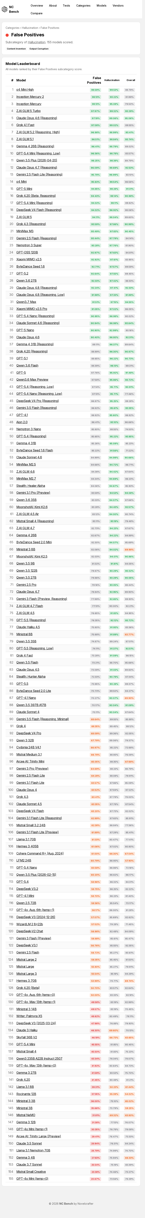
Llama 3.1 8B (25, 1087)
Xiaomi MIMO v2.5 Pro (31, 309)
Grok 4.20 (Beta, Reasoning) (36, 196)
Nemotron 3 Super (29, 245)
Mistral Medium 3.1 (29, 754)
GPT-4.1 (22, 415)
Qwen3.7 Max (26, 302)
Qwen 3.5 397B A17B (31, 705)
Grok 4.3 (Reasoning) (31, 224)
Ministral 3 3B (25, 1101)
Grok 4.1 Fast (25, 125)
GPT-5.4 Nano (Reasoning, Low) (39, 394)
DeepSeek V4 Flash (30, 811)
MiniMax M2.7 (26, 478)
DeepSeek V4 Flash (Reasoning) (39, 210)
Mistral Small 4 (26, 1051)
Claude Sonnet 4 (27, 712)
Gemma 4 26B (26, 535)
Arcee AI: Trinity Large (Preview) (38, 1136)
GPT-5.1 (22, 358)
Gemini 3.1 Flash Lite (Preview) (37, 832)
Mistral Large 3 (26, 974)
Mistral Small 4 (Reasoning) (35, 521)
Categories (83, 5)
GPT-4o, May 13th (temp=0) (36, 1065)
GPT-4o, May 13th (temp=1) (35, 1002)
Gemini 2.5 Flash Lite (30, 775)
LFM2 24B (23, 860)
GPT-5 (21, 372)
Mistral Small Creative (31, 1172)
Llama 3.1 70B (26, 839)
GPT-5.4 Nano (26, 867)
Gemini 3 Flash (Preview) (33, 938)
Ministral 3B (24, 1108)
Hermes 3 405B (27, 846)
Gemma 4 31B (26, 443)
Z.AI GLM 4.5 (25, 613)
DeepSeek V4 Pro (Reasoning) (37, 401)
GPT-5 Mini (24, 189)
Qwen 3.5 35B (26, 641)
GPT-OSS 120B (27, 252)
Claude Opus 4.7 (27, 592)
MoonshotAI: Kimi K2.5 (31, 556)
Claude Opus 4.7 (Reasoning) (36, 167)
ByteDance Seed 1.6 (30, 266)
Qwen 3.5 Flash (27, 662)
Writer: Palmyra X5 (29, 1016)
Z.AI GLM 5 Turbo (28, 111)
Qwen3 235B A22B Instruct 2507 (39, 1058)
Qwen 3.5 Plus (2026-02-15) (36, 875)
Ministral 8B (24, 634)
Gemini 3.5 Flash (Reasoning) (36, 408)
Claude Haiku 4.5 (28, 627)
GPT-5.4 (22, 882)
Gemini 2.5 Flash (27, 952)
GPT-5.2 (22, 273)
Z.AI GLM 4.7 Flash (29, 606)
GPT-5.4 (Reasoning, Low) (35, 387)
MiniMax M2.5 (26, 464)
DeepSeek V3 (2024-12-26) (35, 917)
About (53, 5)
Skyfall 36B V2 (26, 1037)
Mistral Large (25, 966)
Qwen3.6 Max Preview (32, 379)
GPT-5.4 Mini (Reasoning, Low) (38, 153)
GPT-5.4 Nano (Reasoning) (35, 316)
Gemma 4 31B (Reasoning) (35, 344)
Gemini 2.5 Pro (26, 585)
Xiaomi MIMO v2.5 (29, 259)
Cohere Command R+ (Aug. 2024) (40, 853)
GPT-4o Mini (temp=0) (32, 1178)
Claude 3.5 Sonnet (29, 1143)
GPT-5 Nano (25, 330)
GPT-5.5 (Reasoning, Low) (35, 648)
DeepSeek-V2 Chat (29, 931)
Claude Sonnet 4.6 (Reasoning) (38, 323)
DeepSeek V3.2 (27, 889)
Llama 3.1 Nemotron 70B (33, 1150)
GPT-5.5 (22, 684)
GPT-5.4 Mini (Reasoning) (34, 203)
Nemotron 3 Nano (28, 429)
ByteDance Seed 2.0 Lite (33, 691)
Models (101, 5)
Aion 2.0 (22, 422)
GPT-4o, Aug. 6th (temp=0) (35, 995)
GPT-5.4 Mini (25, 1044)
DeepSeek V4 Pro (28, 733)
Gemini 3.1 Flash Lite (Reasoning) (39, 818)
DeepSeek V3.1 (26, 945)
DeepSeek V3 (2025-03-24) (36, 1023)
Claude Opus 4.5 (27, 669)
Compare (37, 13)
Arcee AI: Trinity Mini (30, 761)
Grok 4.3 (22, 797)
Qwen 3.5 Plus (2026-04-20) (36, 160)
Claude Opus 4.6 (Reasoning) (36, 118)
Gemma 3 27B (26, 1073)
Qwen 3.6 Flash (27, 365)
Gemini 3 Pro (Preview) (32, 768)
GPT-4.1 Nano (26, 698)
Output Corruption (39, 48)
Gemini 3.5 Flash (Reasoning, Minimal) (42, 719)
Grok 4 (21, 726)
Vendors (118, 5)
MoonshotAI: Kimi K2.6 (32, 507)
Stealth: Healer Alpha (30, 486)
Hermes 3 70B (26, 981)
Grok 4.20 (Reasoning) (32, 351)
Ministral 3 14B (26, 1009)
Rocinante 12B (26, 1094)
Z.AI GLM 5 (24, 217)
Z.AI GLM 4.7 (25, 528)
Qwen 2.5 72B (26, 903)
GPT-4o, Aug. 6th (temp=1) (35, 910)
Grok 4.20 (23, 1080)
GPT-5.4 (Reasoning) (31, 436)
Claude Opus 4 (26, 790)
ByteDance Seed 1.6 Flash (34, 450)
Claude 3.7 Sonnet (29, 1164)
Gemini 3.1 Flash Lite (30, 783)
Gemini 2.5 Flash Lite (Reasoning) (39, 174)
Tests (66, 5)
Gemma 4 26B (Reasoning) (35, 146)
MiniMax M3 (25, 231)
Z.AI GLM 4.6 (25, 471)
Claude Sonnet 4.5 (29, 804)
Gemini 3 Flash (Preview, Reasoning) (41, 599)
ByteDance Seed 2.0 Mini (34, 542)
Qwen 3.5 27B (26, 577)
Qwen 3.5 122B (26, 570)
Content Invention (16, 48)
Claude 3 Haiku (26, 1030)
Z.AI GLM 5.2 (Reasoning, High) (38, 132)
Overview (37, 5)
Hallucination (30, 27)
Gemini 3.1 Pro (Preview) (33, 493)
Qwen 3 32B (25, 740)
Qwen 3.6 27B (26, 280)
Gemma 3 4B (25, 1157)
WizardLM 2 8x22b (29, 924)
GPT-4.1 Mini (25, 896)
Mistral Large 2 (26, 959)
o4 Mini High (25, 89)
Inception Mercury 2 (30, 97)
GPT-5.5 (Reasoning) (31, 620)
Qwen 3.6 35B (26, 500)
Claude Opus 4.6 (27, 337)
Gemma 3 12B (26, 1122)
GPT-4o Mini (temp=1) (32, 1129)
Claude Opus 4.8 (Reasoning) (36, 288)
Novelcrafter (85, 1203)
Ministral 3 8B (25, 549)
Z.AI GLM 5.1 (25, 139)
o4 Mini (21, 181)
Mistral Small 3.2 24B (30, 825)
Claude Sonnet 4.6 (29, 457)
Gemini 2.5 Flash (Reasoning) (36, 238)
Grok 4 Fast (24, 655)
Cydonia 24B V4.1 (28, 747)
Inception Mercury (28, 104)
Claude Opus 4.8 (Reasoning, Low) (40, 295)
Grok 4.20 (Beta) (28, 988)
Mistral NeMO (25, 1115)
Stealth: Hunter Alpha (30, 676)
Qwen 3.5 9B (25, 563)
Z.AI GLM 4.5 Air (27, 514)
